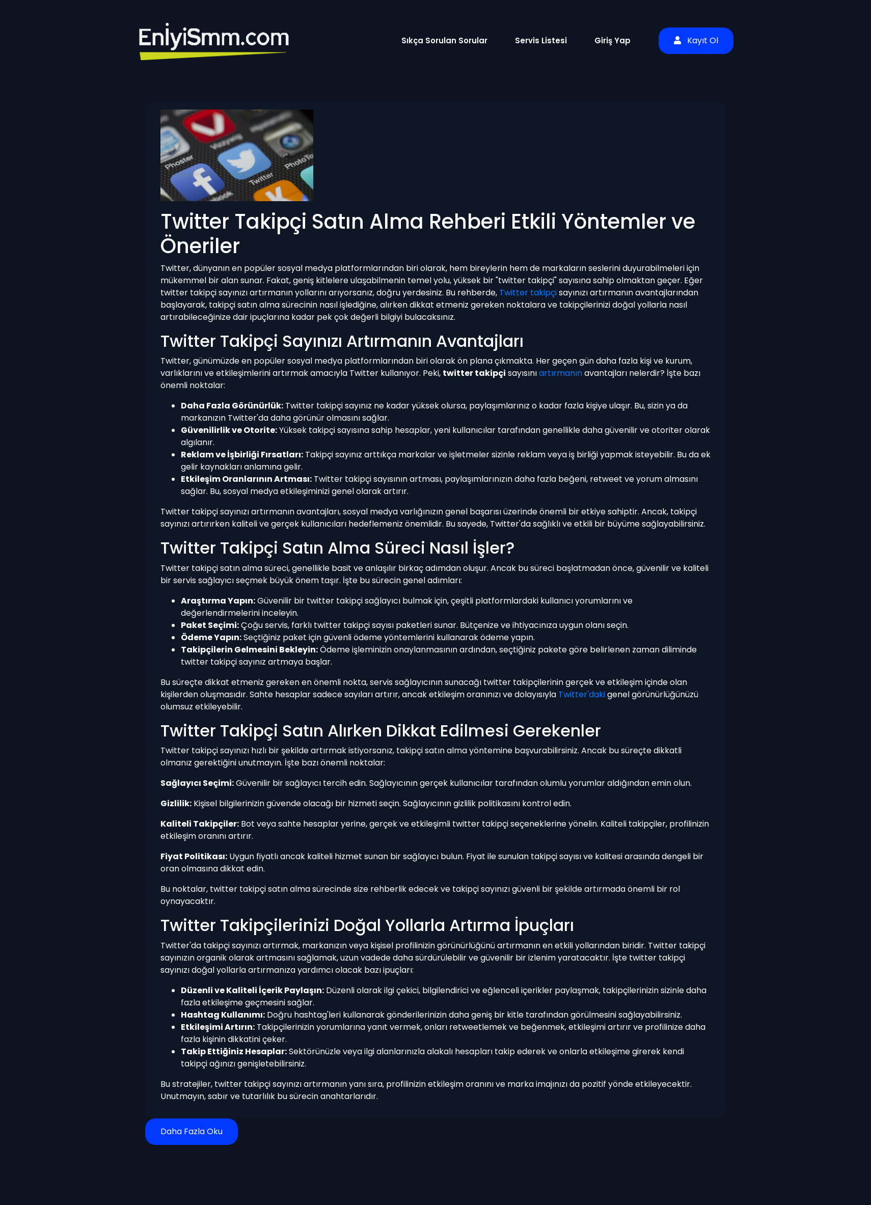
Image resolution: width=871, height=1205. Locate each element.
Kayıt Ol (696, 40)
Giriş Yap (612, 40)
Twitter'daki (581, 694)
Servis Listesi (541, 40)
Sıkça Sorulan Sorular (444, 40)
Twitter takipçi (528, 292)
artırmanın (560, 373)
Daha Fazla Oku (191, 1131)
